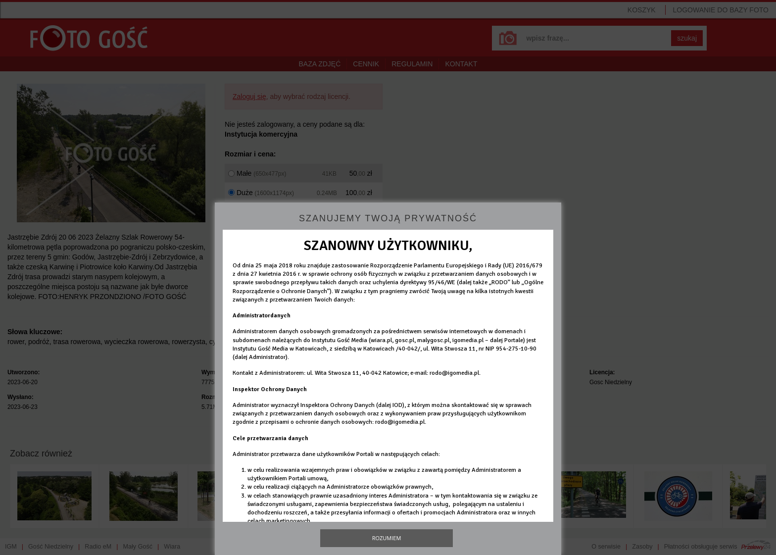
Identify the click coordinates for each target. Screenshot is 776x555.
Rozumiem (386, 538)
